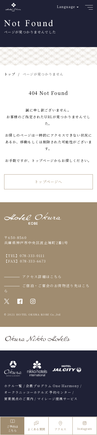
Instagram (84, 426)
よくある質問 (36, 426)
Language (66, 6)
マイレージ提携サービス (57, 398)
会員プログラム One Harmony (52, 386)
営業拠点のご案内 (19, 398)
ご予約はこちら (12, 425)
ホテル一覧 (13, 386)
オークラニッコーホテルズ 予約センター (37, 392)
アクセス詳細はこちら (42, 276)
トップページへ (48, 181)
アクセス (60, 426)
